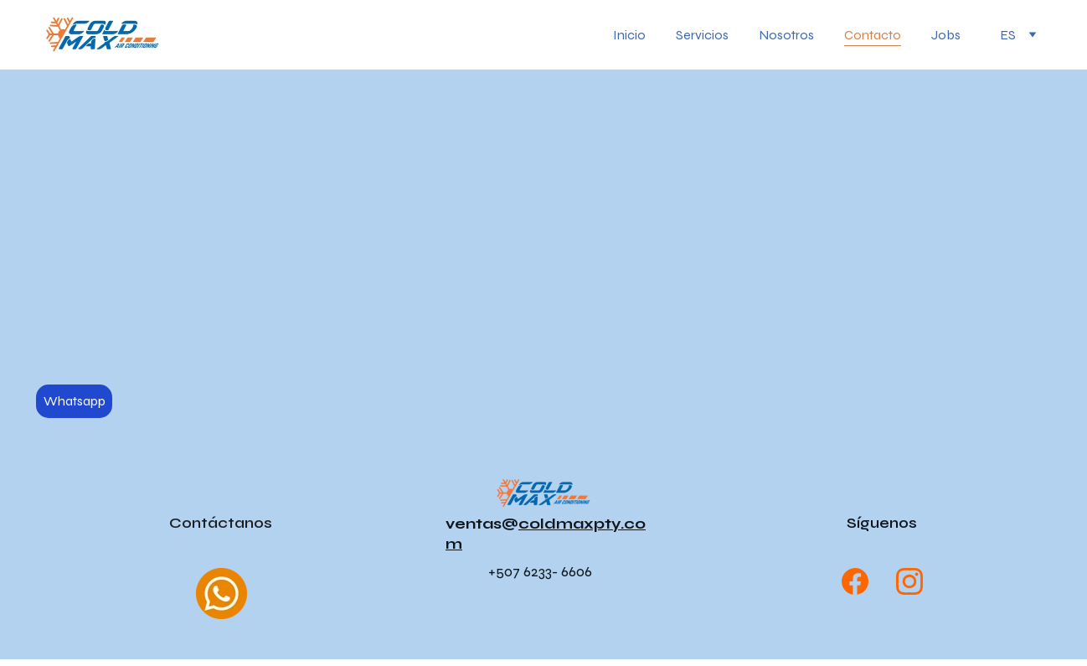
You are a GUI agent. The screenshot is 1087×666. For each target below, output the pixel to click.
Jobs (946, 35)
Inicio (629, 35)
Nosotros (786, 35)
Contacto (872, 35)
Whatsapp (75, 401)
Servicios (702, 35)
